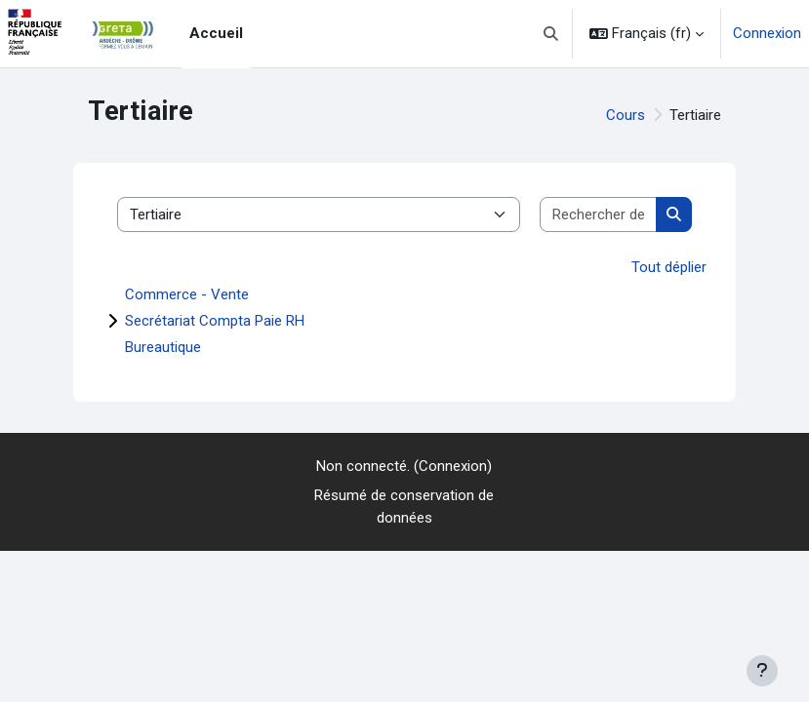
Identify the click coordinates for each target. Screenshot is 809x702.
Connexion (767, 33)
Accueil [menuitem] (216, 33)
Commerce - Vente (187, 294)
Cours (625, 115)
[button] (552, 33)
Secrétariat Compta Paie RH (214, 321)
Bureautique (163, 347)
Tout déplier (669, 267)
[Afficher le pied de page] (762, 670)
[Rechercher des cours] (599, 215)
